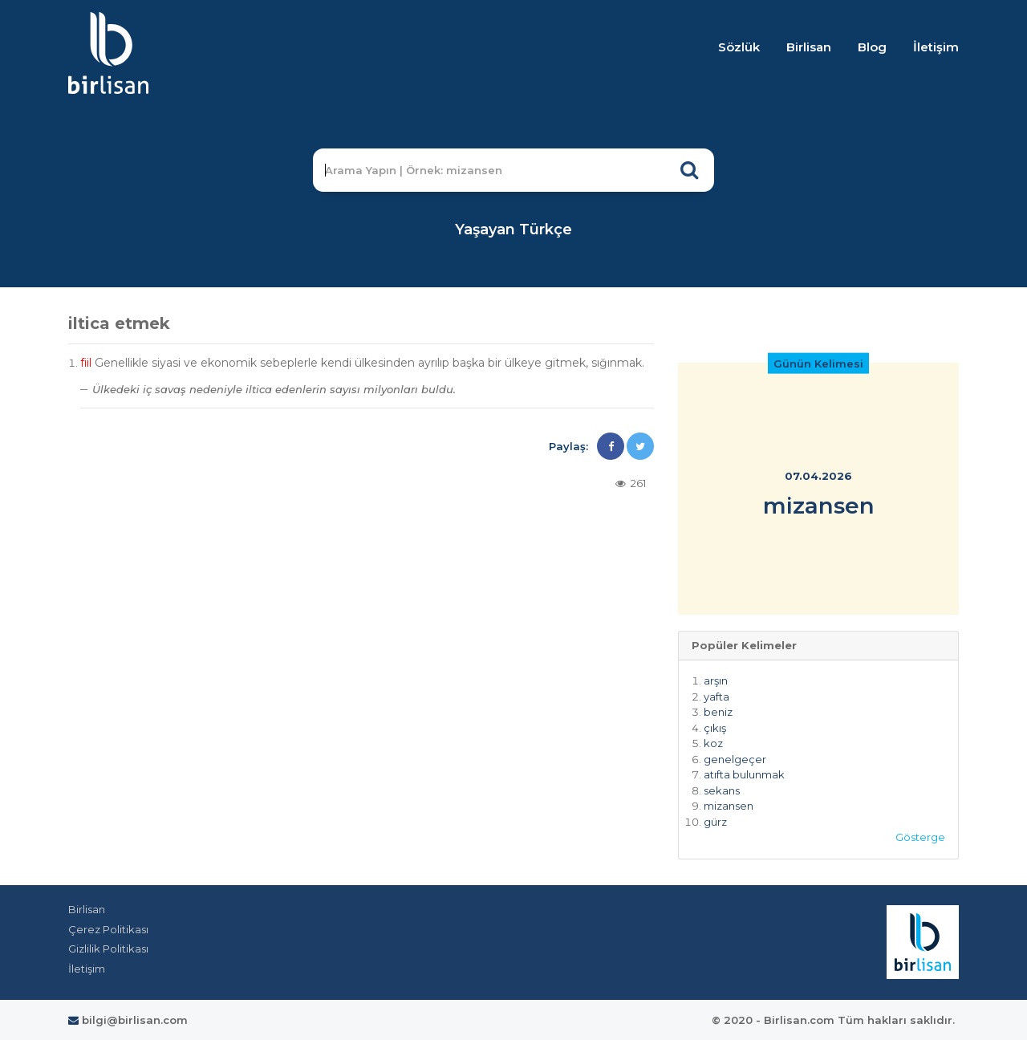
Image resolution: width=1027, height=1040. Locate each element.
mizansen (728, 805)
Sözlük (739, 47)
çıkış (715, 727)
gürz (715, 821)
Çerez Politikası (108, 929)
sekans (722, 790)
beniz (718, 711)
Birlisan (808, 47)
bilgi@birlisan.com (128, 1020)
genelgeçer (735, 759)
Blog (872, 47)
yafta (716, 696)
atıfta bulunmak (744, 774)
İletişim (936, 47)
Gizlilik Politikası (108, 948)
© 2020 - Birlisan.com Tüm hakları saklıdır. (833, 1020)
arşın (716, 680)
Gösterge (920, 837)
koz (713, 743)
